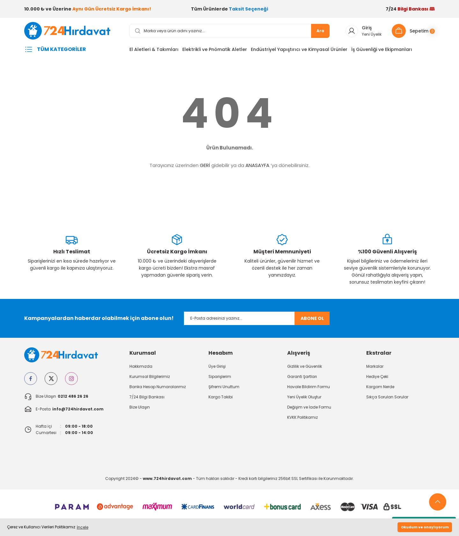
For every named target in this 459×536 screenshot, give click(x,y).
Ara (320, 32)
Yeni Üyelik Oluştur (304, 398)
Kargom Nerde (380, 388)
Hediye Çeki (377, 378)
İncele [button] (82, 527)
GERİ (205, 166)
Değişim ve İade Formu (309, 408)
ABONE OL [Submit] (312, 320)
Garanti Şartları (302, 378)
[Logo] (71, 32)
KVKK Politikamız (302, 419)
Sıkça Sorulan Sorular (387, 398)
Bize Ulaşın (139, 408)
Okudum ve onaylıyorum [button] (425, 527)
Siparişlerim (219, 378)
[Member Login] (363, 32)
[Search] (229, 32)
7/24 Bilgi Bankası (146, 398)
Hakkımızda (140, 368)
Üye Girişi (217, 368)
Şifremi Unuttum (223, 388)
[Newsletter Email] (257, 320)
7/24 (410, 9)
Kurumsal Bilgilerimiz (149, 378)
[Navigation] (71, 51)
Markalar (374, 368)
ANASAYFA (257, 166)
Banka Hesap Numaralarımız (157, 388)
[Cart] (413, 32)
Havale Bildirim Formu (308, 388)
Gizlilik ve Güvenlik (304, 368)
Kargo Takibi (220, 398)
